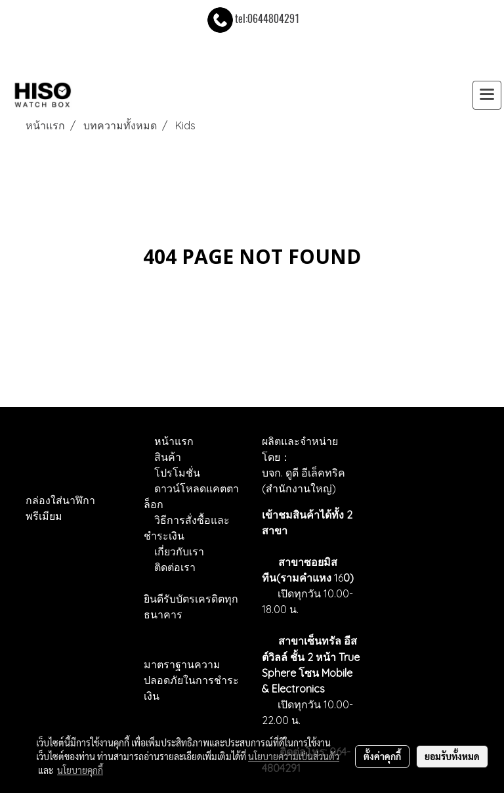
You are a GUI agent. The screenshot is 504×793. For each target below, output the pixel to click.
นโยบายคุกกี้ (80, 770)
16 (342, 577)
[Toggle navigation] (486, 95)
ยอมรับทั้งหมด (452, 756)
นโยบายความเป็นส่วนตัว (293, 756)
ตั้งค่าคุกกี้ (382, 756)
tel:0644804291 (252, 19)
